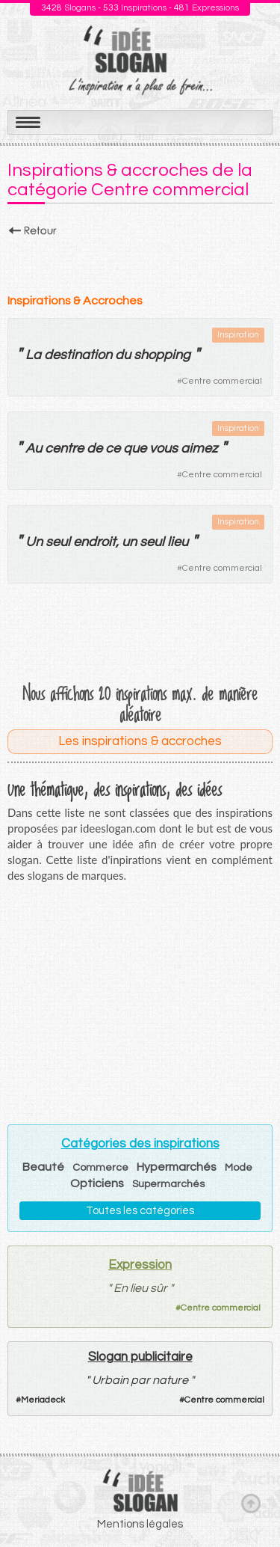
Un (34, 542)
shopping (162, 355)
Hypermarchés (177, 1167)
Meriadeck (43, 1400)
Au (33, 448)
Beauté (43, 1167)
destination (78, 355)
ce (112, 448)
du (123, 355)
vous (163, 448)
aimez (199, 448)
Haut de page (251, 1503)
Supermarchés (168, 1184)
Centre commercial (222, 381)
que (134, 448)
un (129, 542)
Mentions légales (140, 1524)
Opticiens (97, 1183)
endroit (94, 542)
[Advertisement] (140, 261)
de (94, 448)
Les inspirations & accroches (140, 741)
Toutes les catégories (140, 1210)
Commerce (100, 1167)
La (33, 355)
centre (64, 448)
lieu (177, 542)
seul (58, 542)
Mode (238, 1167)
